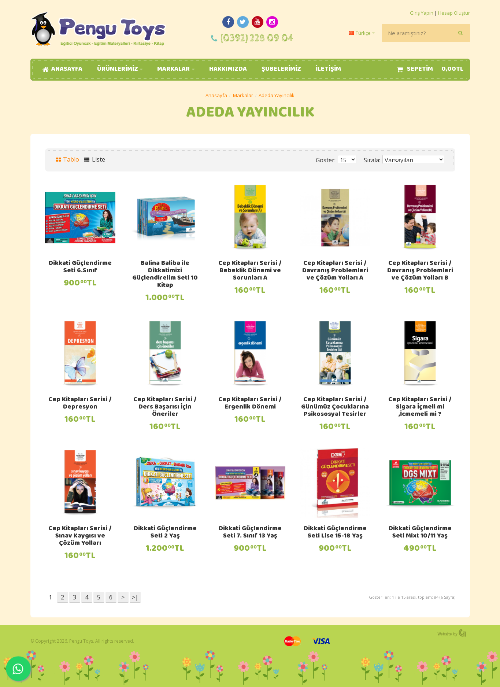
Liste (94, 159)
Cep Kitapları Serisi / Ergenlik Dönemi (250, 403)
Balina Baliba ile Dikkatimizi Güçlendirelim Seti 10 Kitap (165, 274)
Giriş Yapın (421, 13)
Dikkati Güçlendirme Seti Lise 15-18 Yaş (335, 532)
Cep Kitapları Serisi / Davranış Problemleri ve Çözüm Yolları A (335, 271)
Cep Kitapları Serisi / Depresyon (80, 403)
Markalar (243, 95)
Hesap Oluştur (454, 13)
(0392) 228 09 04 (257, 38)
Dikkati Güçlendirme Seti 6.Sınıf (80, 267)
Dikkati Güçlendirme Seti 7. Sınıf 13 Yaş (250, 532)
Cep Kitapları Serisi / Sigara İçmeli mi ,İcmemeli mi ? (420, 407)
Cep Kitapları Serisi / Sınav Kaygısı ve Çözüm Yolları (80, 536)
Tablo (67, 159)
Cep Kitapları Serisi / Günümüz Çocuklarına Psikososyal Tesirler (335, 407)
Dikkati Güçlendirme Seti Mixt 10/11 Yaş (420, 532)
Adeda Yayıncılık (277, 95)
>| (135, 597)
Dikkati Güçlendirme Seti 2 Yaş (165, 532)
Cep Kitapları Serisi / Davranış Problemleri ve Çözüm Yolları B (420, 271)
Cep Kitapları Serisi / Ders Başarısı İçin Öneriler (165, 407)
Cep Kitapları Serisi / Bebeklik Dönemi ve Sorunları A (250, 271)
